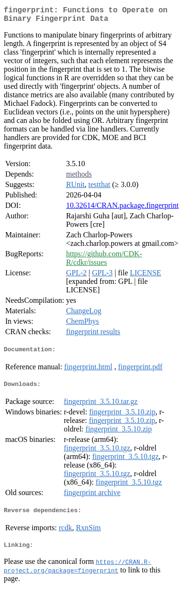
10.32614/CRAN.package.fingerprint (122, 209)
